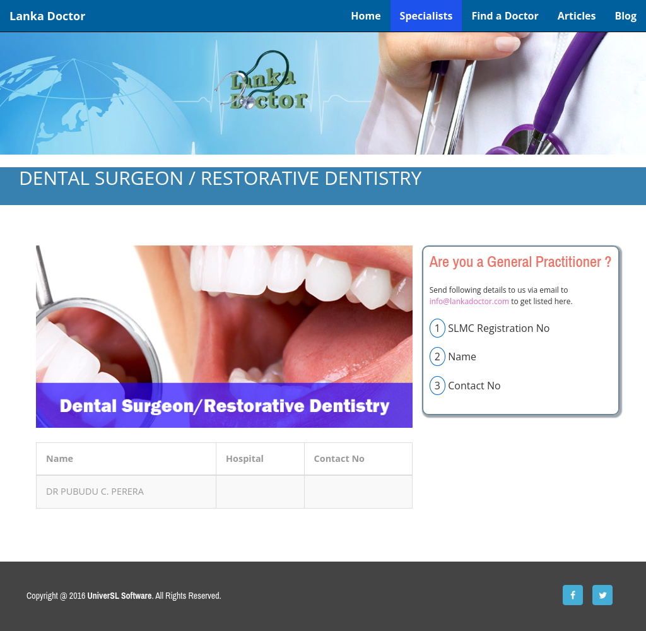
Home (365, 16)
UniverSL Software (120, 595)
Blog (625, 16)
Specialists (426, 16)
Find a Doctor (504, 16)
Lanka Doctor (47, 15)
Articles (577, 16)
